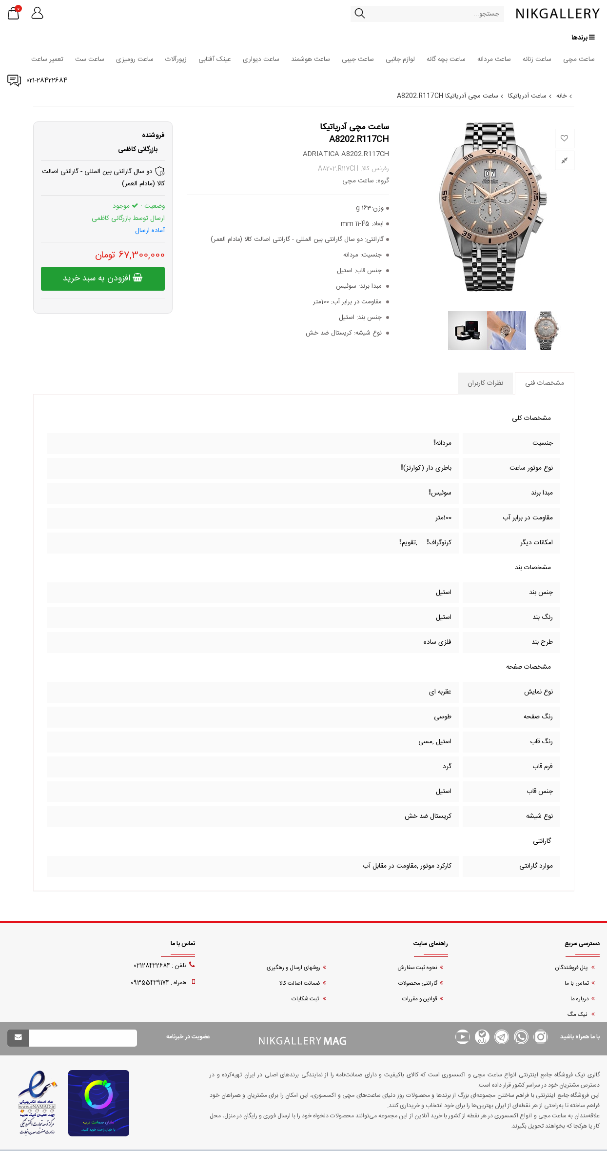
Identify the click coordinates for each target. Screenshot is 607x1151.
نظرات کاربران (485, 383)
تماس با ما (577, 983)
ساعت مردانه (494, 59)
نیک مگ (578, 1014)
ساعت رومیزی (135, 59)
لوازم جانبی (400, 59)
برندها (583, 37)
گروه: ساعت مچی (365, 181)
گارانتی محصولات (417, 983)
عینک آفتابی (214, 59)
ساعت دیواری (261, 59)
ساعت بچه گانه (446, 59)
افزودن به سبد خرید (102, 279)
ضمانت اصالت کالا (299, 983)
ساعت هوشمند (310, 59)
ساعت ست (89, 59)
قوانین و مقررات (419, 999)
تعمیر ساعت (47, 59)
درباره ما (579, 999)
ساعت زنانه (537, 59)
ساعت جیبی (358, 59)
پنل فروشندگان (572, 967)
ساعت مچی (579, 59)
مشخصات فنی (544, 383)
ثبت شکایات (306, 999)
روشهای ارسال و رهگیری (293, 967)
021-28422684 (46, 80)
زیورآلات (176, 59)
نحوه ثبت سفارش (417, 967)
